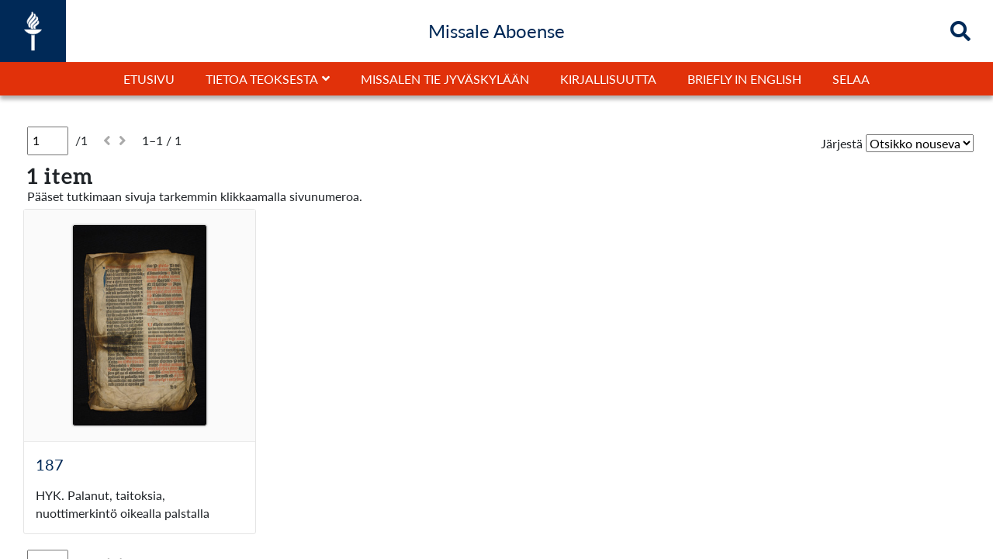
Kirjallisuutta (608, 78)
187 (50, 464)
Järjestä (842, 143)
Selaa (851, 78)
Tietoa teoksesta (262, 78)
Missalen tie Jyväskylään (445, 78)
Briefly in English (744, 78)
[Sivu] (47, 141)
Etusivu (149, 78)
